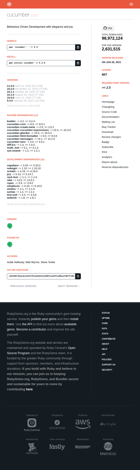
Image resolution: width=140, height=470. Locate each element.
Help (104, 349)
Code (105, 323)
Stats (105, 333)
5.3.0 (10, 100)
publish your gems (43, 319)
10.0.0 (10, 97)
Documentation (110, 116)
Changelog (108, 106)
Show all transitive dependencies (26, 204)
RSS (104, 151)
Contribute (109, 339)
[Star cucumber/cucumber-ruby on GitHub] (108, 28)
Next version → (69, 286)
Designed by (58, 415)
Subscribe (107, 146)
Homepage (108, 101)
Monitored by (33, 439)
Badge (105, 141)
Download (107, 131)
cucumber (18, 15)
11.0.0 (10, 85)
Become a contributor (31, 329)
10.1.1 (10, 91)
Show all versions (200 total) (23, 105)
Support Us (108, 364)
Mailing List (108, 121)
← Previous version (21, 286)
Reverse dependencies (115, 167)
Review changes (111, 136)
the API (27, 324)
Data (104, 328)
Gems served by (57, 439)
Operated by (33, 416)
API (103, 354)
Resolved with (108, 415)
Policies (107, 359)
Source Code (109, 111)
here (29, 389)
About (105, 344)
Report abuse (109, 162)
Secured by (109, 439)
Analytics (107, 157)
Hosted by (84, 415)
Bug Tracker (109, 126)
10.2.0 (10, 88)
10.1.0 (10, 94)
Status (106, 313)
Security (107, 370)
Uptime (106, 318)
